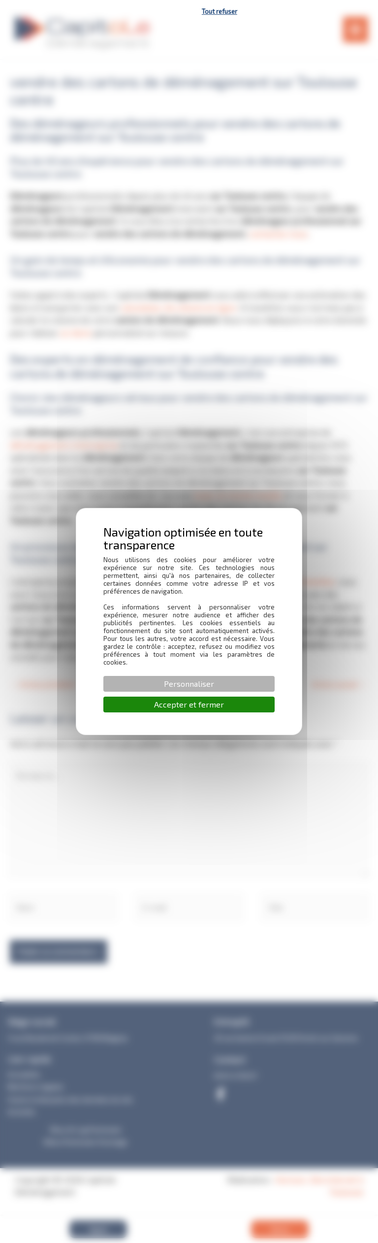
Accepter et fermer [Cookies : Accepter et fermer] (189, 704)
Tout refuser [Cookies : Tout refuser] (219, 11)
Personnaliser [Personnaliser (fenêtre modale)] (189, 683)
